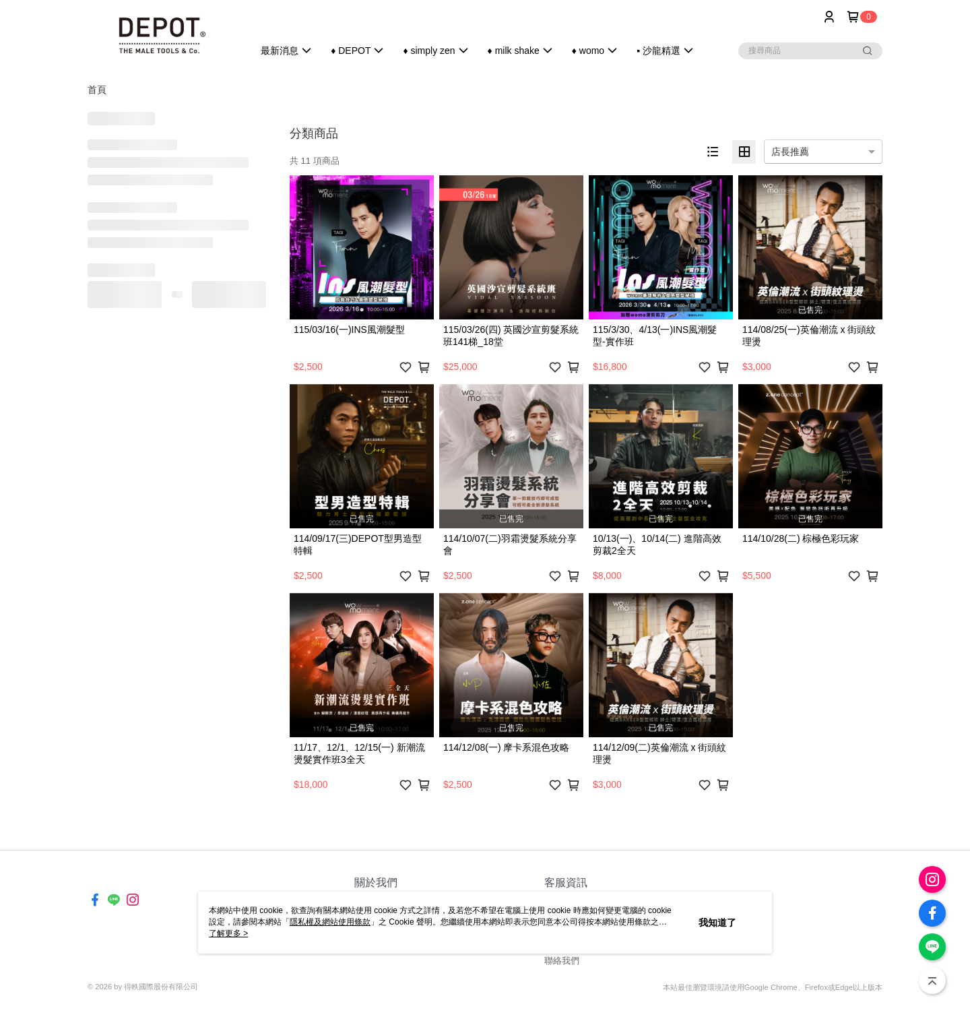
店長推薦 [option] (790, 151)
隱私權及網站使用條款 (330, 922)
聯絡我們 (561, 961)
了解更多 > (228, 933)
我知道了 (717, 922)
